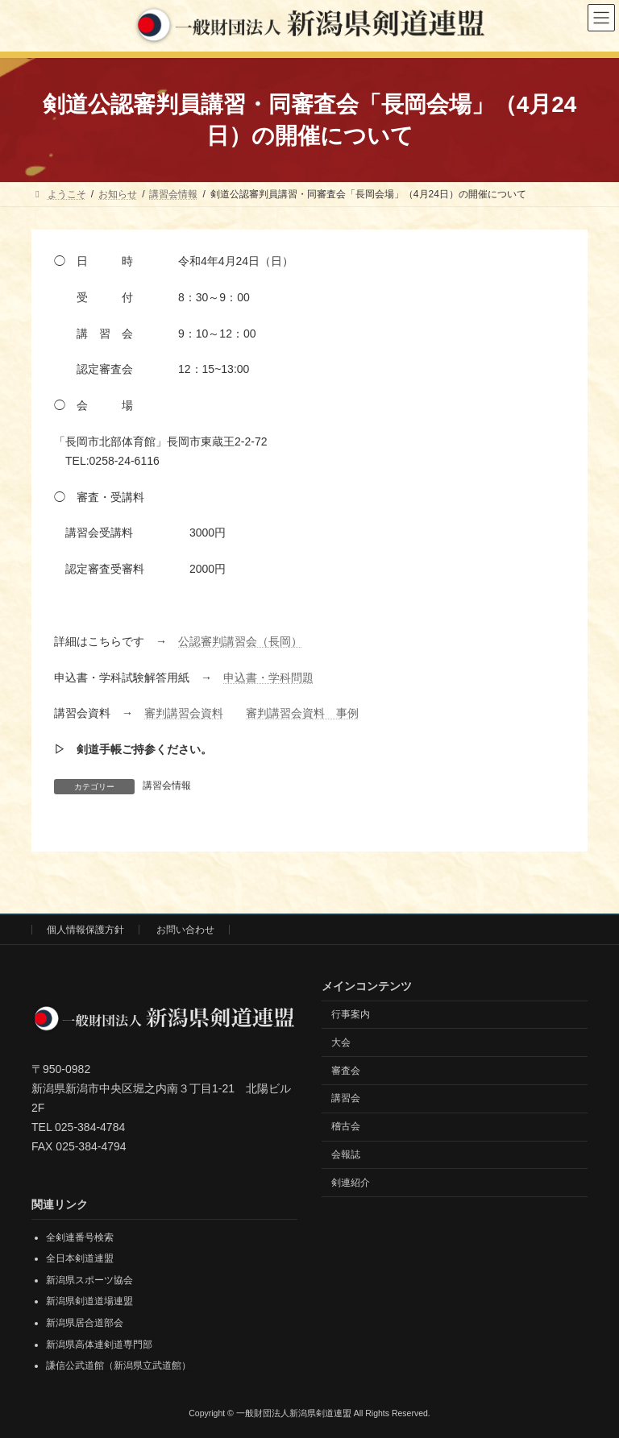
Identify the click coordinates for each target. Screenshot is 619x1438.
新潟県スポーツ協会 (89, 1280)
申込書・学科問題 (268, 677)
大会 (341, 1042)
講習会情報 (167, 785)
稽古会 (345, 1126)
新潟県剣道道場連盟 (89, 1301)
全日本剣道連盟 (80, 1258)
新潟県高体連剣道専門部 (99, 1343)
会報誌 (345, 1154)
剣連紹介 (350, 1181)
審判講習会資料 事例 (302, 713)
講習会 (345, 1098)
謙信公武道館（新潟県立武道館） (118, 1365)
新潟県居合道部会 (84, 1322)
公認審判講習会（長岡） (240, 641)
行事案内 (350, 1014)
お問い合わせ (185, 929)
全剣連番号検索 (80, 1236)
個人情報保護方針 (85, 929)
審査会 (345, 1069)
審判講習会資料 (183, 713)
